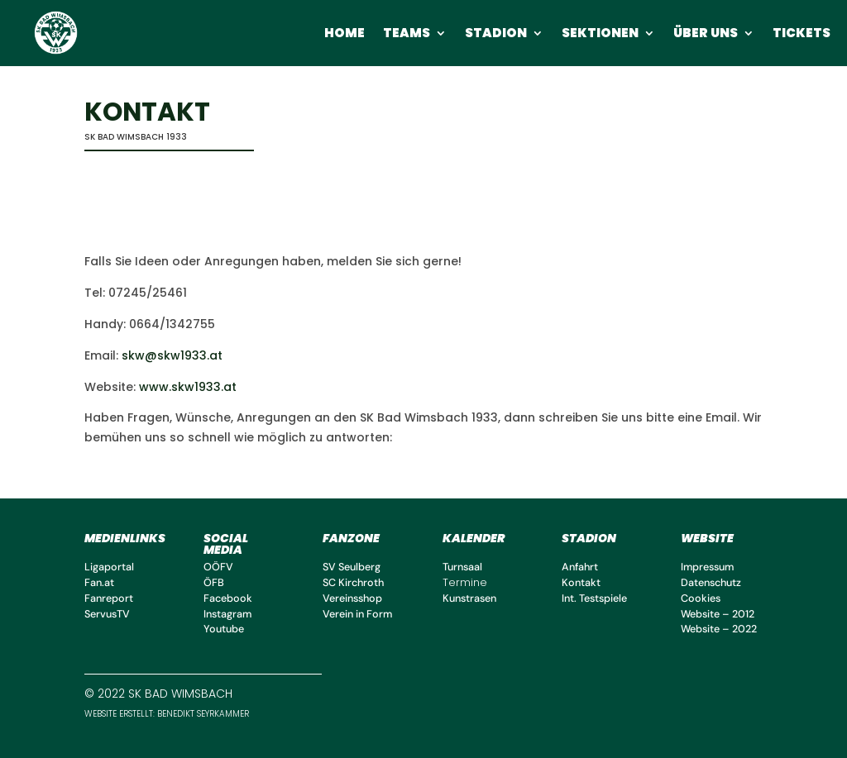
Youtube (223, 629)
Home (344, 34)
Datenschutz (711, 582)
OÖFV (218, 567)
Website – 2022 (719, 629)
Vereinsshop (352, 598)
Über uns (705, 34)
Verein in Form (357, 614)
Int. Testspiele (594, 598)
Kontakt (581, 582)
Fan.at (99, 582)
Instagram (227, 614)
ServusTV (107, 614)
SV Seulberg (351, 567)
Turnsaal (462, 567)
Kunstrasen (469, 598)
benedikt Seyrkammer (202, 714)
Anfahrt (580, 567)
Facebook (227, 598)
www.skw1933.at (188, 387)
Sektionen (600, 34)
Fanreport (108, 598)
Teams (406, 34)
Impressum (707, 567)
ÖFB (213, 582)
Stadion (496, 34)
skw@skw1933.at (172, 355)
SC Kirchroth (353, 582)
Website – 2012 (717, 614)
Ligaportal (109, 567)
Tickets (801, 34)
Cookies (700, 598)
